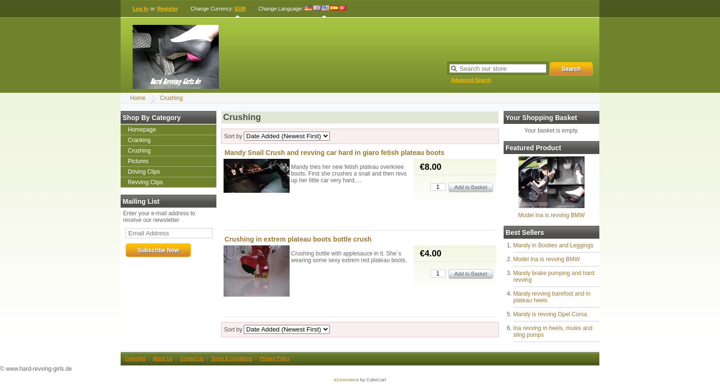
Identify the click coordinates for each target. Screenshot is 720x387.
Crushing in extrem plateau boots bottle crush (298, 239)
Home (138, 98)
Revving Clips (145, 182)
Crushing (171, 98)
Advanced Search (471, 80)
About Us (162, 358)
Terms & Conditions (232, 358)
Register (167, 8)
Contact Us (191, 358)
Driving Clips (144, 171)
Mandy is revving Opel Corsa (550, 314)
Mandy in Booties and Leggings (553, 245)
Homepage (142, 129)
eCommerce (346, 379)
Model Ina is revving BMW (551, 215)
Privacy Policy (275, 358)
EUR (240, 8)
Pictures (138, 161)
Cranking (139, 140)
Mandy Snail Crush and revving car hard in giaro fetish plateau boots (334, 152)
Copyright (135, 358)
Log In (140, 8)
